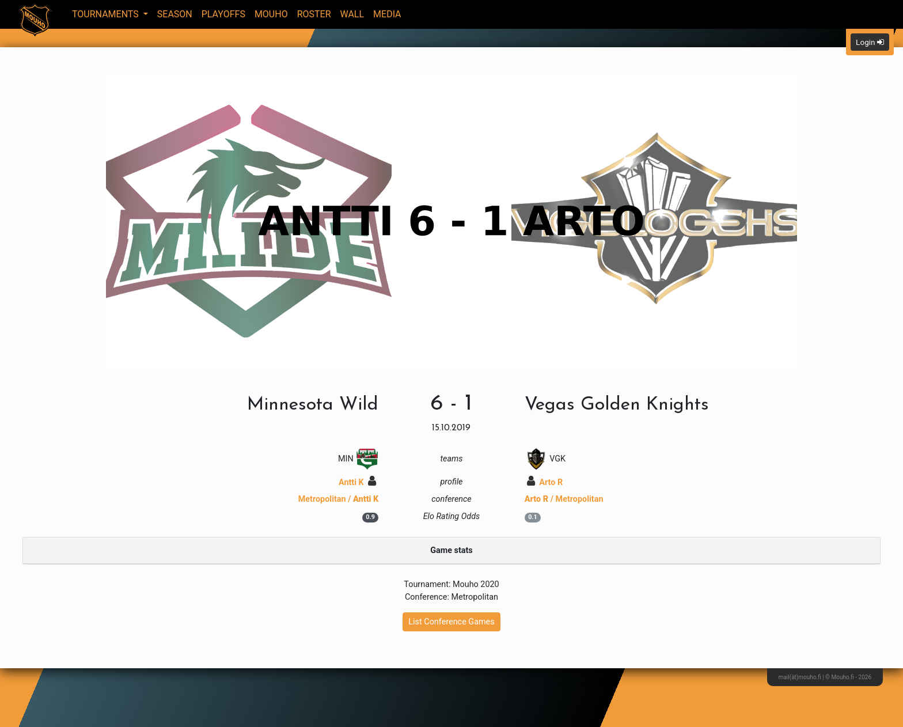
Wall (352, 14)
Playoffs (223, 14)
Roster (314, 14)
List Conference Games (451, 622)
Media (387, 14)
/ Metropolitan (564, 499)
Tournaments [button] (106, 14)
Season (174, 14)
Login (870, 42)
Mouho (271, 14)
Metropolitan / (338, 499)
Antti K (357, 482)
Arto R (545, 482)
